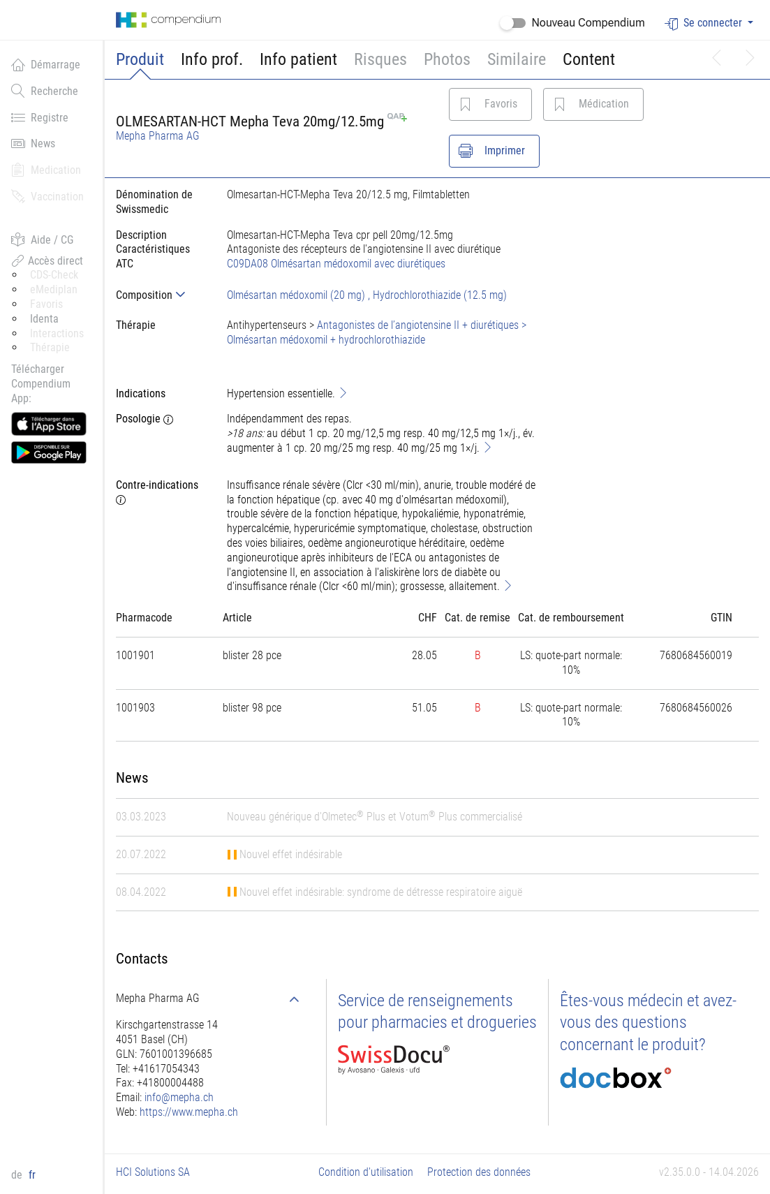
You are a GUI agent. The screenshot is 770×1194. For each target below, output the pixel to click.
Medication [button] (46, 170)
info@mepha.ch (179, 1097)
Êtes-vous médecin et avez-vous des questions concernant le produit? (648, 1022)
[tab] (160, 295)
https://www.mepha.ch (189, 1112)
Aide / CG (42, 239)
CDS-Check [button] (54, 274)
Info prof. (212, 59)
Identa (44, 318)
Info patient (298, 59)
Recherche (44, 91)
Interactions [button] (57, 333)
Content (589, 59)
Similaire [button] (516, 59)
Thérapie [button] (50, 347)
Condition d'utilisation (365, 1172)
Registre (39, 117)
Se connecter (705, 23)
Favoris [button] (46, 304)
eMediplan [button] (53, 289)
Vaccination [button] (47, 196)
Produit (140, 59)
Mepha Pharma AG (158, 135)
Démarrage (45, 64)
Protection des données (479, 1172)
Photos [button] (447, 59)
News (33, 143)
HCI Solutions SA (153, 1172)
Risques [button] (380, 59)
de (18, 1174)
